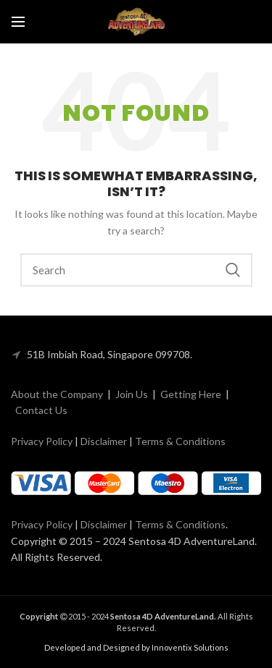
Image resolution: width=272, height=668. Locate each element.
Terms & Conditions (180, 441)
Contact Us (41, 410)
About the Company (57, 394)
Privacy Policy (42, 441)
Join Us (131, 394)
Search (233, 270)
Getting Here (190, 394)
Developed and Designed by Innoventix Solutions (136, 647)
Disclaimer (104, 441)
